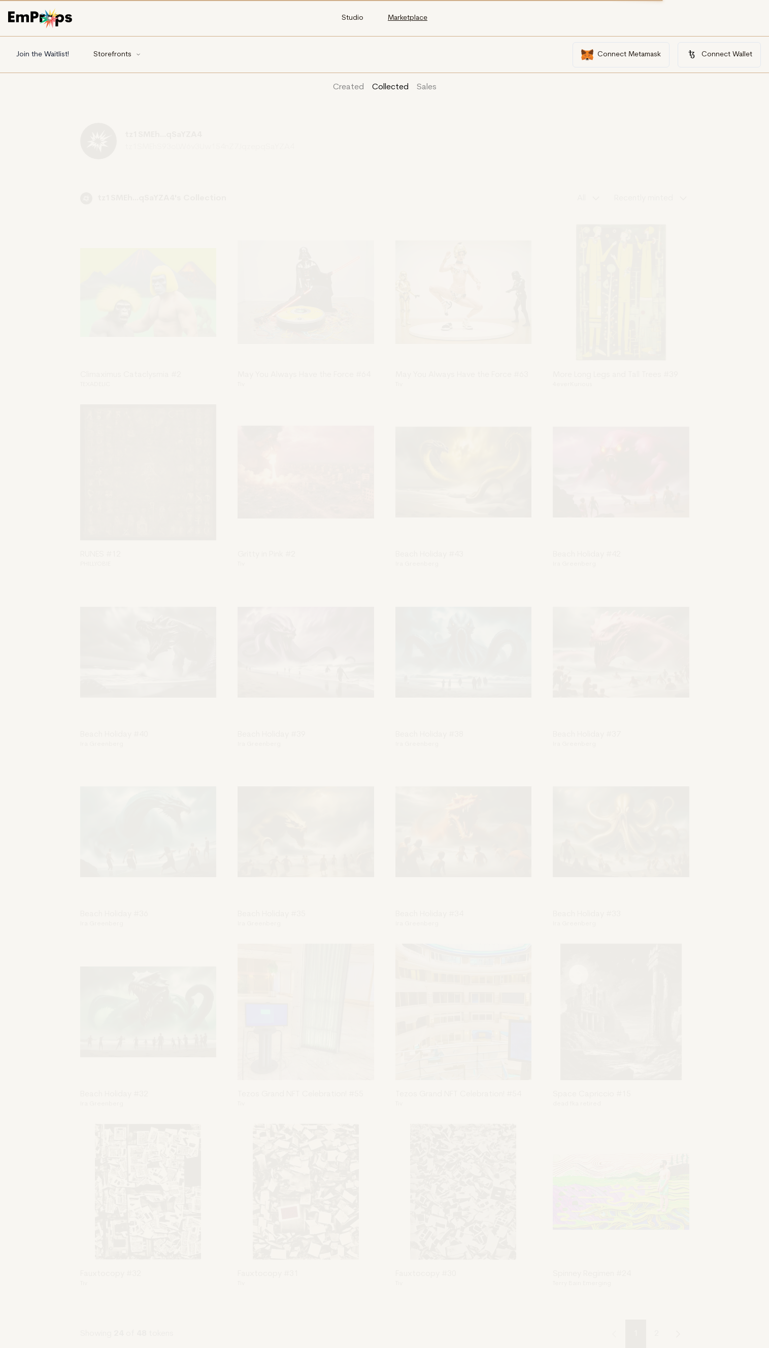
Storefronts (117, 54)
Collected (390, 87)
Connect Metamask (621, 55)
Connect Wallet (719, 54)
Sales (427, 87)
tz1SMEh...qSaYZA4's (140, 198)
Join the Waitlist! (42, 54)
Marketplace (407, 18)
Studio (352, 18)
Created (348, 87)
